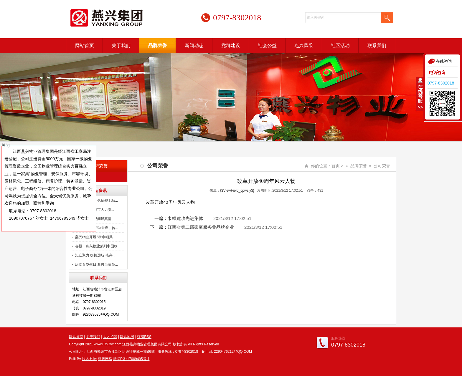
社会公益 (267, 45)
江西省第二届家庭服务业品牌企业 (201, 227)
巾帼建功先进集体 (185, 218)
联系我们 (376, 45)
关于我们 (121, 45)
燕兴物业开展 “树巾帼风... (95, 237)
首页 (335, 165)
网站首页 (84, 45)
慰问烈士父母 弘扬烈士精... (96, 200)
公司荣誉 (86, 176)
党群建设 (230, 45)
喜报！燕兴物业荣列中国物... (98, 246)
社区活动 (340, 45)
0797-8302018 (441, 83)
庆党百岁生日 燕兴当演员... (96, 264)
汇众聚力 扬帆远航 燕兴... (95, 255)
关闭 (5, 145)
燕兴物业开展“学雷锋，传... (96, 228)
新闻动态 (194, 45)
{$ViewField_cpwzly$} (237, 190)
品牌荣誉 (157, 45)
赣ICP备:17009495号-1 (131, 359)
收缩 (420, 94)
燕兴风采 (303, 45)
